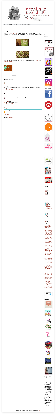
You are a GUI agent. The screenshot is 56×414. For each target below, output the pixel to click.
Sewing (48, 274)
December (47, 201)
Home (4, 24)
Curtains (45, 242)
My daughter (46, 261)
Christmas (50, 237)
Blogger (39, 410)
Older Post (40, 116)
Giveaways (50, 250)
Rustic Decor (50, 273)
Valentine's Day (47, 283)
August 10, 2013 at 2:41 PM (9, 89)
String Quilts (48, 278)
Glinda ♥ (7, 81)
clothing (45, 285)
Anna (6, 86)
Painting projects (49, 262)
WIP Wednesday (50, 283)
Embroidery (46, 245)
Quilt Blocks (47, 268)
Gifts (48, 250)
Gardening (46, 250)
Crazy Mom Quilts (37, 60)
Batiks (45, 231)
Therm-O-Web (47, 281)
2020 (46, 192)
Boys (51, 234)
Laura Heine (47, 257)
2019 (46, 193)
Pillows (49, 264)
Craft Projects (48, 241)
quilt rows (48, 287)
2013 (46, 200)
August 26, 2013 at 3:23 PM (9, 108)
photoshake (46, 287)
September (47, 204)
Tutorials (48, 282)
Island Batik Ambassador (48, 255)
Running (48, 273)
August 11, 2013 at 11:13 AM (9, 98)
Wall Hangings (47, 284)
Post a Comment (7, 114)
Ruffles (45, 273)
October (47, 203)
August (47, 205)
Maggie (7, 96)
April (46, 216)
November (47, 202)
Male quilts (47, 259)
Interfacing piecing (50, 254)
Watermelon (51, 284)
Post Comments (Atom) (10, 117)
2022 (46, 190)
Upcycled (51, 282)
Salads (45, 274)
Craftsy (51, 241)
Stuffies (51, 278)
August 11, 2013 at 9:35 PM (9, 103)
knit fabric (50, 286)
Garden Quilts (50, 249)
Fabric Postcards (50, 246)
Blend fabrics (50, 231)
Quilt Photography (49, 269)
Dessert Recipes (50, 242)
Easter (51, 244)
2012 (46, 221)
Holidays (51, 252)
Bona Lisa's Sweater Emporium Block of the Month (25, 24)
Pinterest (48, 265)
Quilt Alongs (50, 267)
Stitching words (48, 277)
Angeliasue (7, 110)
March (47, 217)
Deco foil (47, 242)
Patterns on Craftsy (49, 263)
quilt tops (51, 287)
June (46, 214)
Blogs (48, 234)
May (46, 215)
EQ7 (48, 244)
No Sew (45, 262)
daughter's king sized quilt (13, 33)
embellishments (46, 286)
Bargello (49, 230)
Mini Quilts (50, 259)
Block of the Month (47, 232)
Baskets (51, 230)
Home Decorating (47, 253)
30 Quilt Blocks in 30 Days (9, 24)
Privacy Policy (15, 24)
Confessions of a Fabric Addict (8, 61)
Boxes (50, 234)
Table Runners (49, 280)
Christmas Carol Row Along (48, 238)
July (46, 213)
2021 (46, 191)
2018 (46, 194)
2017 (46, 195)
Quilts (48, 270)
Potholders (47, 266)
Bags (47, 230)
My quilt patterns (50, 261)
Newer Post (5, 116)
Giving (45, 251)
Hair (51, 251)
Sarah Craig (7, 101)
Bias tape (47, 231)
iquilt (48, 286)
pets (51, 286)
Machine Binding (49, 258)
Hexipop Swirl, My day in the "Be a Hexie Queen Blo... (49, 209)
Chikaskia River (46, 237)
